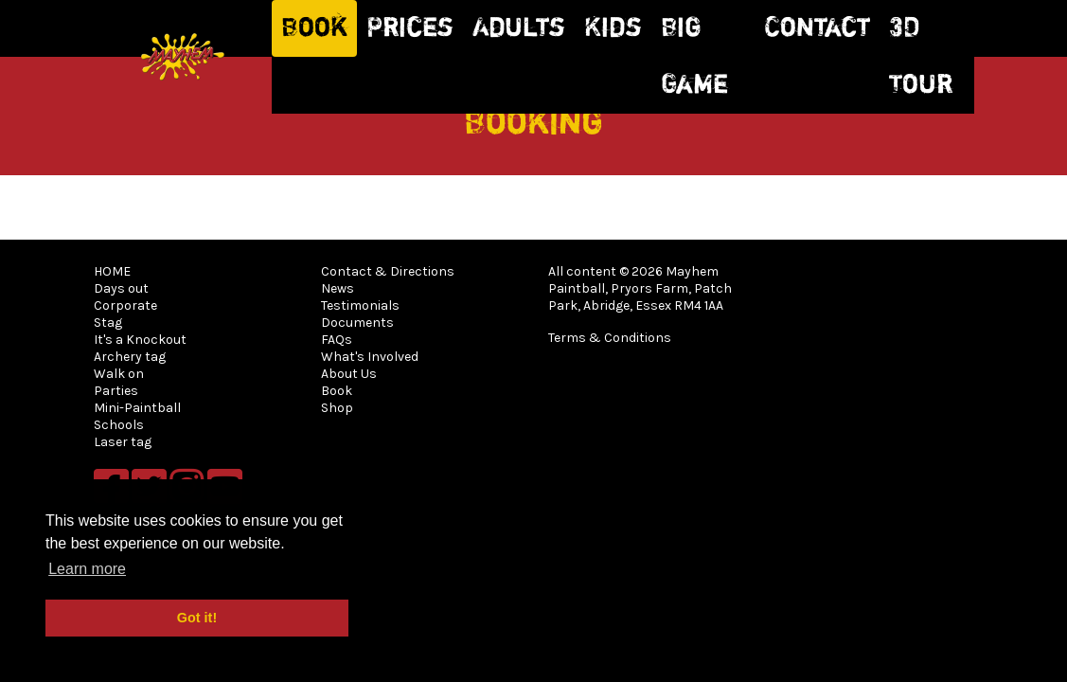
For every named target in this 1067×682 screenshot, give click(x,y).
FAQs (336, 340)
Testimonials (360, 305)
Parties (116, 391)
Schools (119, 425)
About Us (349, 374)
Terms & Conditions (609, 338)
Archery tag (130, 357)
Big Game (694, 57)
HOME (112, 271)
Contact (817, 28)
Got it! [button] (197, 617)
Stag (108, 322)
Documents (357, 322)
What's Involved (369, 357)
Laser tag (122, 442)
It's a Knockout (140, 340)
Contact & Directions (387, 271)
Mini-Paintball (137, 408)
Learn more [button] (87, 569)
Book (314, 28)
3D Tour (920, 57)
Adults (518, 28)
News (337, 288)
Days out (121, 288)
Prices (409, 28)
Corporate (125, 305)
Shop (337, 408)
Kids (613, 28)
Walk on (119, 374)
